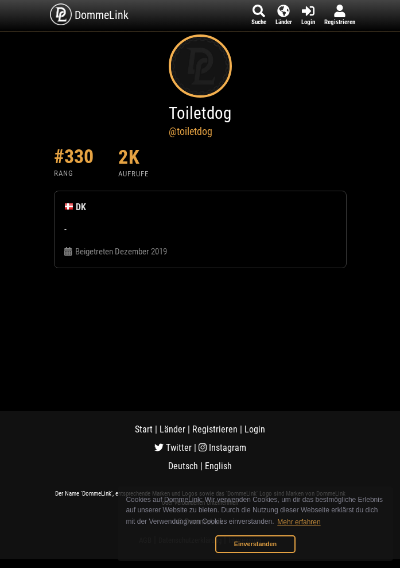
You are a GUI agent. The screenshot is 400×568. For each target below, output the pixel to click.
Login (254, 429)
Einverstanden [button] (255, 543)
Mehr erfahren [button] (298, 522)
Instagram (222, 447)
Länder (172, 429)
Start (144, 429)
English (218, 466)
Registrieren (215, 429)
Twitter (173, 447)
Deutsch (183, 466)
